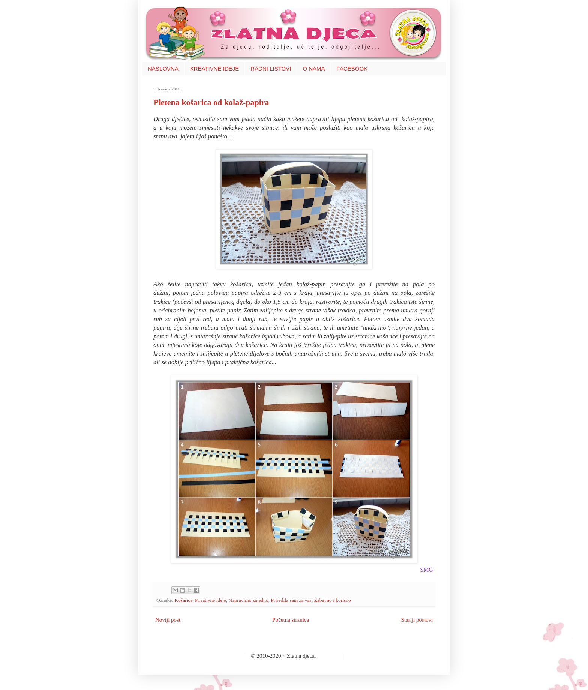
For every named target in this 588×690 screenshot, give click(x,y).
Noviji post (167, 620)
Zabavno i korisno (332, 600)
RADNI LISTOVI (270, 68)
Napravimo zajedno (248, 600)
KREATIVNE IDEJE (214, 68)
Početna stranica (290, 620)
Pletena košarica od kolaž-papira (211, 102)
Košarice (183, 600)
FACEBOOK (352, 68)
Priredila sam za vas (291, 600)
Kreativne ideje (210, 600)
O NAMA (314, 68)
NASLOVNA (163, 68)
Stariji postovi (417, 620)
